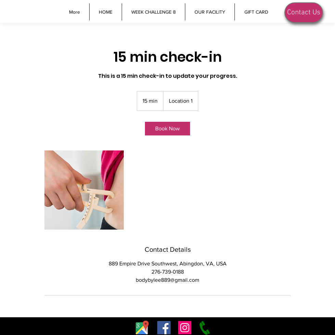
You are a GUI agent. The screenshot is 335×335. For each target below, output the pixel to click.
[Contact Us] (303, 12)
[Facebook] (164, 327)
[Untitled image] (84, 190)
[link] (167, 128)
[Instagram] (184, 327)
